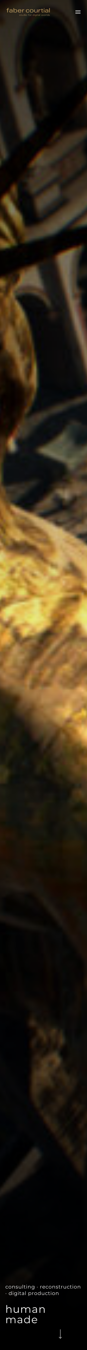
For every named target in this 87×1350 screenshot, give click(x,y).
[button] (78, 12)
